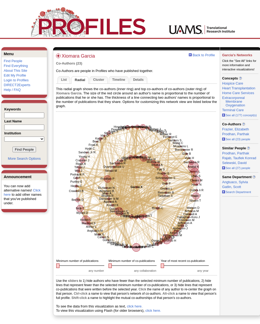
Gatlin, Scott (231, 187)
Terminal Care (233, 110)
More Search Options (24, 159)
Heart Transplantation (238, 88)
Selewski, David (234, 163)
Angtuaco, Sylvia (235, 182)
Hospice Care (232, 83)
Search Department (236, 192)
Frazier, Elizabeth (235, 129)
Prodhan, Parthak (235, 134)
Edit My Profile (15, 75)
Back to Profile (204, 55)
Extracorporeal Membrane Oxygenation (233, 101)
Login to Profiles (16, 80)
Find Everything (16, 66)
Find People (13, 61)
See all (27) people (236, 168)
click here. (135, 306)
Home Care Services (238, 93)
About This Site (15, 71)
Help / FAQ (12, 90)
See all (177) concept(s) (239, 115)
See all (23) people (236, 139)
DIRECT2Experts (17, 85)
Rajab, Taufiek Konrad (239, 158)
